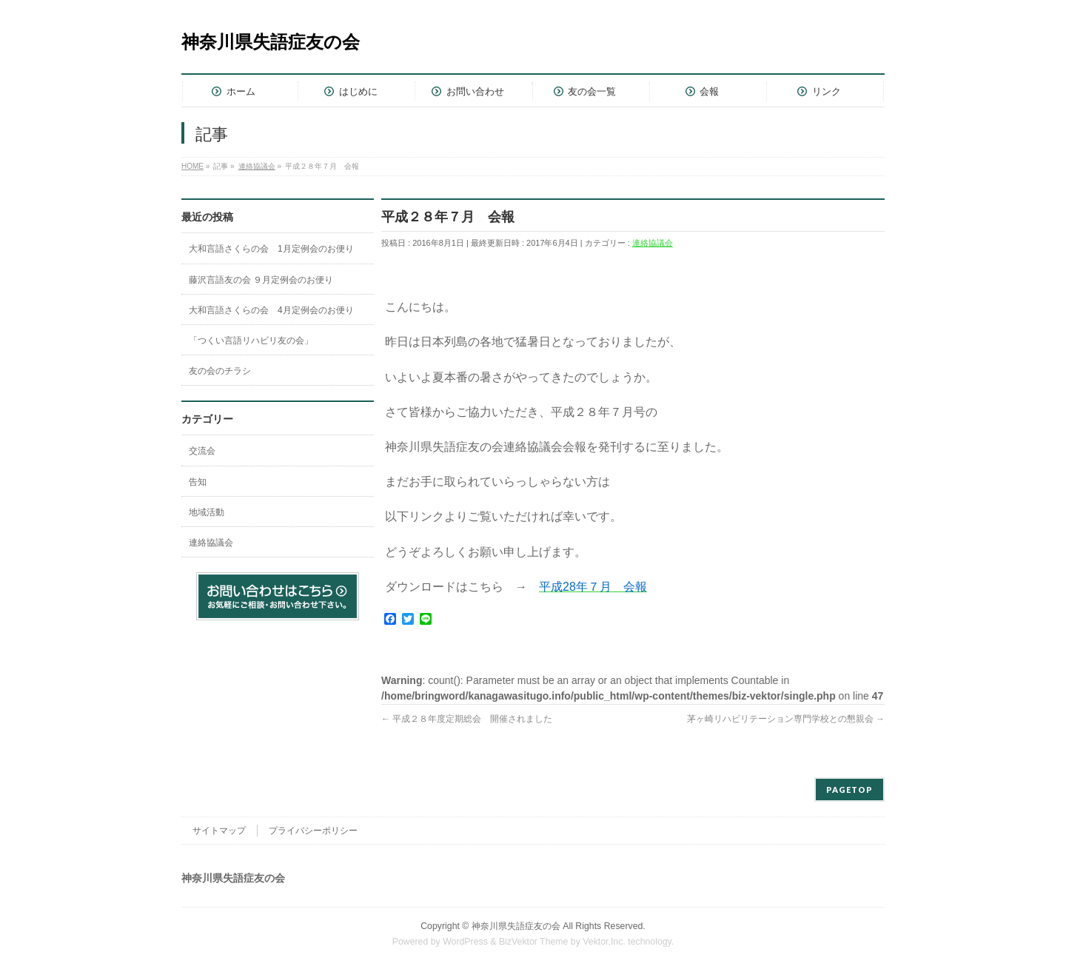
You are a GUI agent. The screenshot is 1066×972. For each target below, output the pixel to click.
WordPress (465, 941)
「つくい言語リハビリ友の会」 (251, 340)
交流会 (202, 451)
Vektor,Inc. (604, 941)
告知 (198, 482)
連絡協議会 (652, 242)
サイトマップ (219, 830)
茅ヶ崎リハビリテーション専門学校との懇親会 (786, 719)
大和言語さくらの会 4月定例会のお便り (271, 310)
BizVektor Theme (534, 941)
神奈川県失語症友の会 (270, 42)
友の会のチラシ (220, 371)
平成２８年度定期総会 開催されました (466, 719)
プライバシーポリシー (313, 830)
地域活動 (206, 512)
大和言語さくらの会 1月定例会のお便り (271, 249)
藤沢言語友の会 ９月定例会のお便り (261, 280)
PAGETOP (849, 789)
